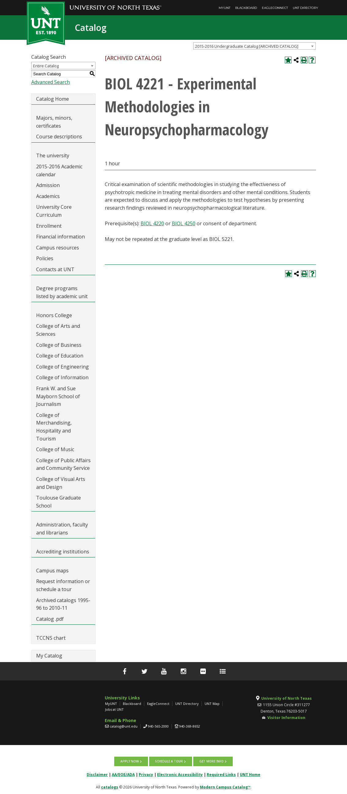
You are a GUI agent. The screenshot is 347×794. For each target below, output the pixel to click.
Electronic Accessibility (180, 774)
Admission (48, 185)
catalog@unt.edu (124, 726)
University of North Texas (286, 698)
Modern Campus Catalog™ (225, 786)
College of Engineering (62, 366)
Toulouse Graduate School (58, 501)
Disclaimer (97, 774)
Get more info (211, 761)
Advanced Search (50, 82)
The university (52, 155)
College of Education (59, 355)
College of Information (62, 377)
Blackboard (246, 8)
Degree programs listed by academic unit (62, 292)
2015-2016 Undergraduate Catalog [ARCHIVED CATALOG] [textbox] (246, 46)
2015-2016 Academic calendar (59, 170)
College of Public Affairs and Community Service (63, 464)
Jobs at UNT (114, 709)
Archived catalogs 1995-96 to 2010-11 (63, 604)
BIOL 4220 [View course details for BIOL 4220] (152, 223)
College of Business (58, 345)
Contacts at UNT (55, 269)
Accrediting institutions (62, 551)
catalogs (109, 786)
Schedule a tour (169, 761)
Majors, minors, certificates (54, 121)
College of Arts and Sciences (58, 330)
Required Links (221, 774)
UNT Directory (305, 8)
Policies (44, 258)
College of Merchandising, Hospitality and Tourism (54, 427)
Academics (48, 196)
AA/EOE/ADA (123, 774)
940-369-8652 (189, 726)
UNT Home (250, 774)
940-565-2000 (158, 726)
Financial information (60, 236)
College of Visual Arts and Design (60, 483)
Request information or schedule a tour (63, 585)
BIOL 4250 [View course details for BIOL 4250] (183, 223)
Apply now (130, 761)
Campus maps (52, 570)
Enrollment (49, 226)
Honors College (54, 315)
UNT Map (212, 703)
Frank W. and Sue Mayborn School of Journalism (58, 396)
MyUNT (224, 8)
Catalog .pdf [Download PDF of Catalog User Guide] (50, 619)
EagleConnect (275, 8)
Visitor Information (286, 717)
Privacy (146, 774)
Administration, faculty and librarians (62, 528)
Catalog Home (52, 99)
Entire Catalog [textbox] (46, 66)
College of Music (55, 449)
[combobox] (254, 46)
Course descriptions (59, 136)
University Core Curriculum (54, 211)
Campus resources (57, 247)
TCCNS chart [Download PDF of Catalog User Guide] (51, 638)
